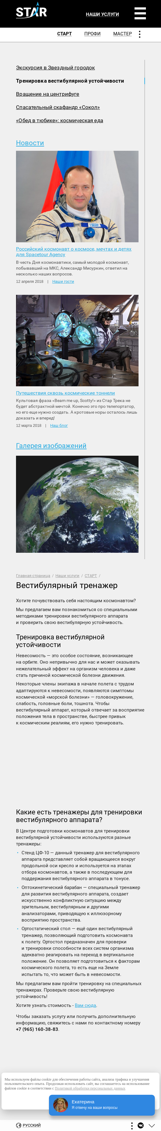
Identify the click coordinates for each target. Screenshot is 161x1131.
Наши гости (63, 281)
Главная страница (33, 575)
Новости (30, 143)
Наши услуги (67, 575)
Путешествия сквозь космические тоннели (65, 393)
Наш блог (59, 425)
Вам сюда (85, 1005)
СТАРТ (91, 575)
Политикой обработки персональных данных (90, 1088)
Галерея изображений (51, 446)
